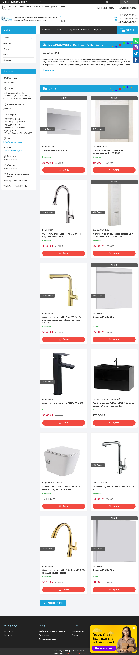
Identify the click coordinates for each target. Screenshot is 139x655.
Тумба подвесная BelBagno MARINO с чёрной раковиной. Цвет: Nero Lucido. (114, 404)
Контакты (8, 631)
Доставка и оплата (79, 29)
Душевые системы (47, 639)
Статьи (6, 49)
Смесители (44, 635)
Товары (59, 29)
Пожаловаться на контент (76, 653)
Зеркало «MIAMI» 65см (103, 317)
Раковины (48, 70)
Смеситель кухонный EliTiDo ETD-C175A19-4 (114, 488)
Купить (66, 170)
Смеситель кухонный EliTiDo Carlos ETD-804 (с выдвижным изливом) (63, 571)
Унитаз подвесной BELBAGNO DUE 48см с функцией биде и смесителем (62, 488)
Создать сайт (31, 2)
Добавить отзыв (130, 8)
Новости (7, 43)
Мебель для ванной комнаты (52, 631)
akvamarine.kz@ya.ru (12, 151)
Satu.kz (82, 651)
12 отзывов (114, 2)
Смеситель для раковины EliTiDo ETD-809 (62, 403)
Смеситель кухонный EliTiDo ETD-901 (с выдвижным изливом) (61, 235)
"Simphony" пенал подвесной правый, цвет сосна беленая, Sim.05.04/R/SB (113, 235)
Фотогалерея (78, 631)
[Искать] (62, 17)
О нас (5, 54)
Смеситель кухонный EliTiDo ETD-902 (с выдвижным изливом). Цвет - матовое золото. (61, 320)
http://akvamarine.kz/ (13, 142)
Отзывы (7, 60)
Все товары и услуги (53, 603)
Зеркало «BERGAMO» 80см (55, 150)
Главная (46, 29)
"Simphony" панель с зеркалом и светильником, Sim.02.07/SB (108, 151)
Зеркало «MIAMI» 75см (103, 570)
